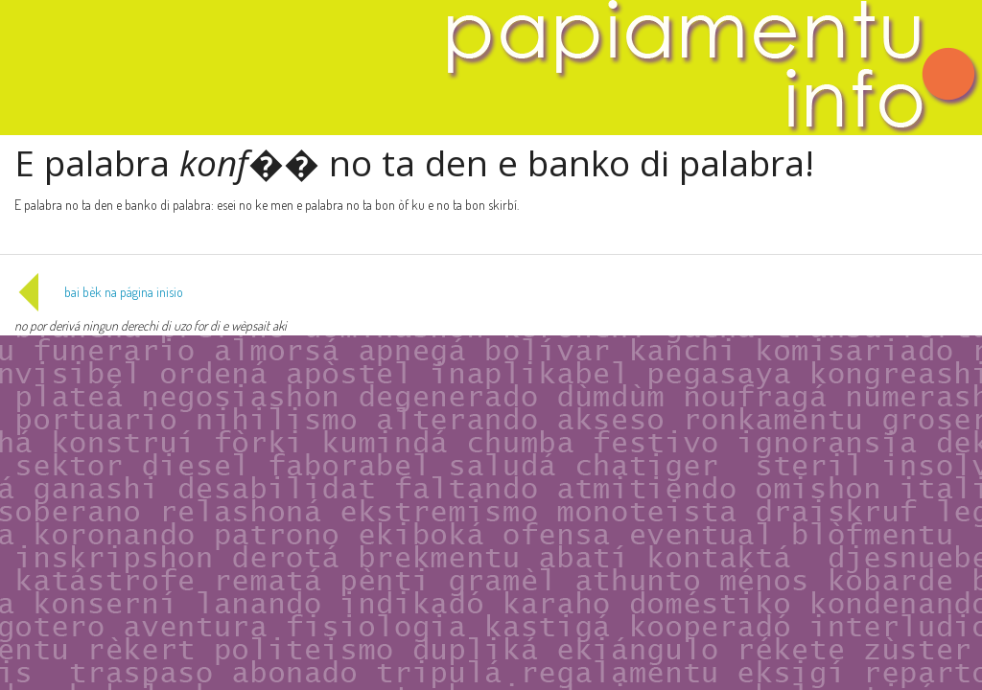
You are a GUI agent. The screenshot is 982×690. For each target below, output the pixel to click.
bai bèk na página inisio (98, 292)
